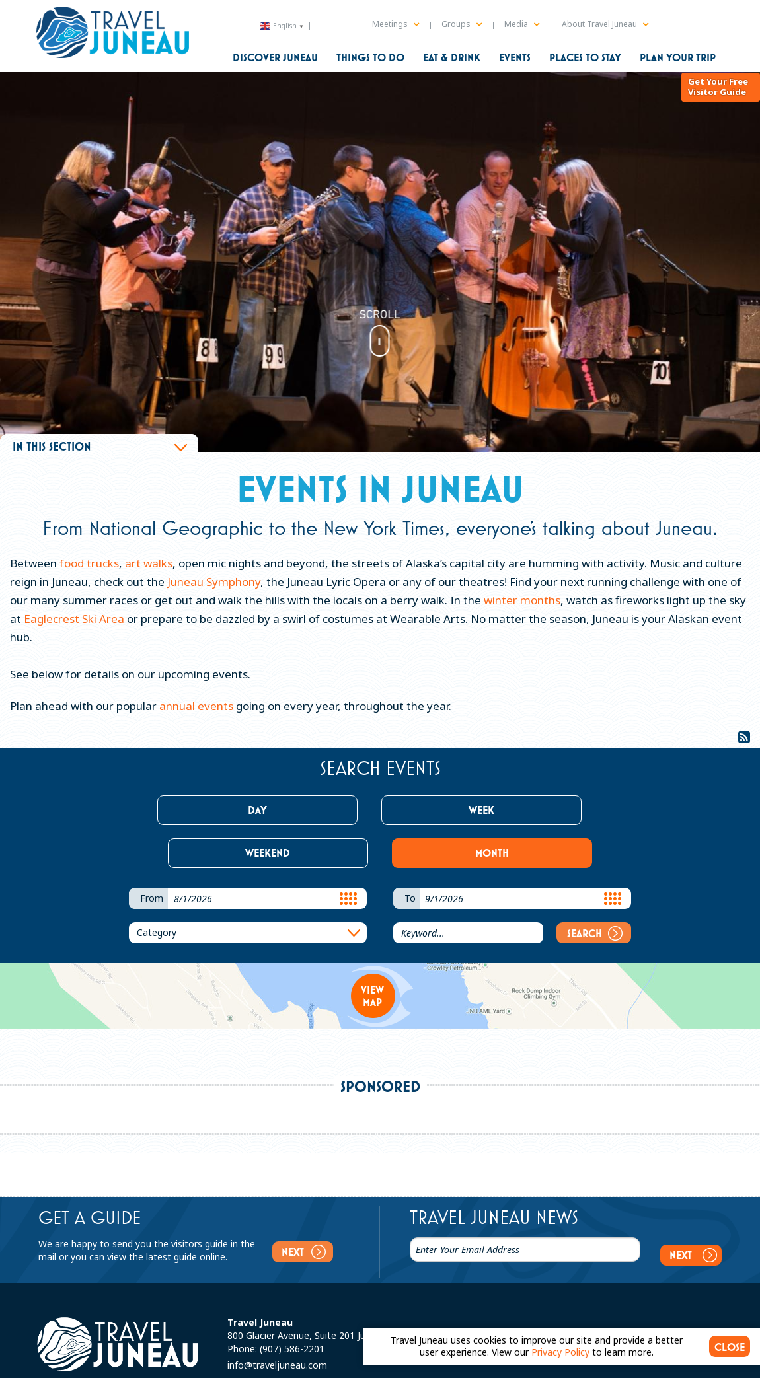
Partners (280, 1363)
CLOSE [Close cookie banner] (729, 1347)
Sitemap (179, 1363)
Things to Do (370, 57)
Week (323, 809)
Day (207, 809)
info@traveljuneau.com (277, 1311)
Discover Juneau (275, 57)
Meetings (395, 24)
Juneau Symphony (213, 581)
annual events (196, 705)
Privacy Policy (230, 1363)
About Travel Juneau (605, 24)
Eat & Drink (451, 57)
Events (515, 57)
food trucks (88, 563)
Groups (461, 24)
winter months (522, 600)
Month (553, 809)
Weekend (437, 809)
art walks (148, 563)
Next (302, 1209)
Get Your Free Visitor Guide (717, 111)
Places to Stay (585, 57)
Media (521, 24)
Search (595, 890)
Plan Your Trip (678, 57)
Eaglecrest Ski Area (74, 618)
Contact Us (133, 1363)
